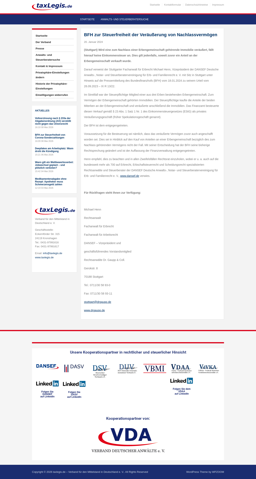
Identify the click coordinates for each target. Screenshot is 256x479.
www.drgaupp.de (94, 310)
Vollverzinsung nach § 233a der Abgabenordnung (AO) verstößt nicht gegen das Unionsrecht (53, 121)
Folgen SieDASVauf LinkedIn (74, 394)
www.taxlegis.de (44, 257)
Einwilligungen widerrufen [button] (52, 94)
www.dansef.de (129, 175)
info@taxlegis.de (52, 253)
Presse (40, 48)
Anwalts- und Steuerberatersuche (125, 19)
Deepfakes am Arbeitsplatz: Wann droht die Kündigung (54, 150)
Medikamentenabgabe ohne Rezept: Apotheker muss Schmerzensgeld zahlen (50, 181)
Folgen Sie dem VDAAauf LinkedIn (182, 391)
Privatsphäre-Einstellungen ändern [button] (52, 75)
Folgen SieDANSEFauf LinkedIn (47, 394)
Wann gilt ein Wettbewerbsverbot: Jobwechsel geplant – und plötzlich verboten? (54, 165)
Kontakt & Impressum (49, 66)
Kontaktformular (172, 4)
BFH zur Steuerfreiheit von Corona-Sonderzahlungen (50, 136)
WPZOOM (218, 471)
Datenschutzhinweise (196, 4)
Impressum (218, 4)
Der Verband (43, 42)
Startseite (155, 4)
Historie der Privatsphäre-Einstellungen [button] (51, 86)
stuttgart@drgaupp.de (97, 302)
